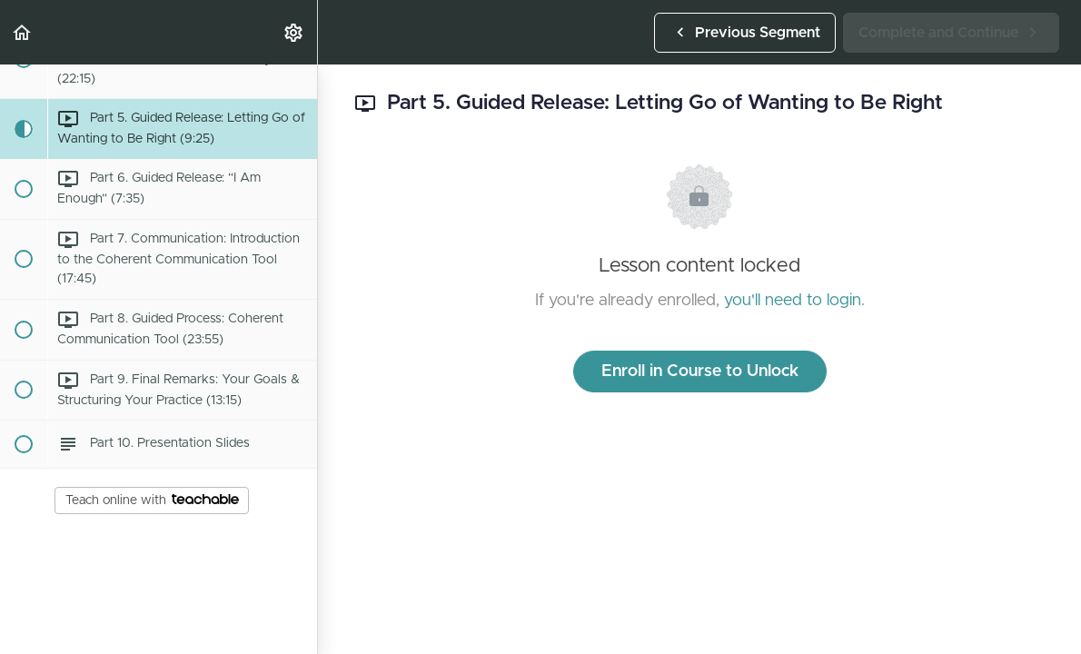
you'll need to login (792, 300)
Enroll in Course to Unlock (699, 371)
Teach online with (152, 500)
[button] (22, 32)
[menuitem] (294, 32)
